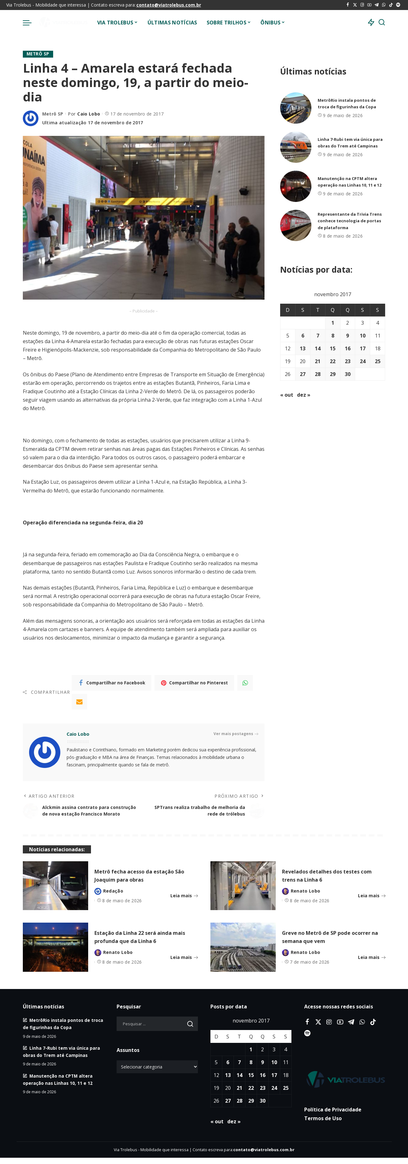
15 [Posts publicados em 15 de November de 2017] (332, 348)
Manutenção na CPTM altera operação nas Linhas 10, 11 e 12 (350, 181)
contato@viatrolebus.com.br (168, 5)
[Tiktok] (391, 5)
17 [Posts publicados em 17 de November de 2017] (362, 348)
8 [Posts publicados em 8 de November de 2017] (332, 335)
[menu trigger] (30, 22)
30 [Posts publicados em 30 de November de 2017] (347, 374)
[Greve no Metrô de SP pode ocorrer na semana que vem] (243, 953)
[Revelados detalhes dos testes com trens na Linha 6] (243, 892)
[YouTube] (369, 5)
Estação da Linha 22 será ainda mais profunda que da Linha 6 (144, 943)
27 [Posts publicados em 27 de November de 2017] (302, 374)
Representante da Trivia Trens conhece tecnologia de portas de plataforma (351, 220)
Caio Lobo (88, 114)
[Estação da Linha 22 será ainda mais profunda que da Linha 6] (55, 953)
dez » (303, 394)
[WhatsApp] (383, 5)
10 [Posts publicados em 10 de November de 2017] (362, 335)
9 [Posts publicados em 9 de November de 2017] (347, 335)
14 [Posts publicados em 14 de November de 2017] (317, 348)
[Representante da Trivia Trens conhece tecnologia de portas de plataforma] (295, 225)
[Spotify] (398, 5)
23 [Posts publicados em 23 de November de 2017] (347, 361)
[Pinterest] (194, 683)
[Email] (79, 702)
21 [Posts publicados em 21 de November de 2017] (317, 361)
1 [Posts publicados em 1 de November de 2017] (332, 322)
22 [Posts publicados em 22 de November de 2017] (332, 361)
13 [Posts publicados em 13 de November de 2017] (302, 348)
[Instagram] (362, 5)
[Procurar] (381, 22)
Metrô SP (38, 54)
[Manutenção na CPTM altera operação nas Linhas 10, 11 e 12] (295, 186)
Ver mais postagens (236, 734)
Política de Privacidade (332, 1115)
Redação (113, 897)
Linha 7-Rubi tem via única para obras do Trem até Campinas (347, 142)
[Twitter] (355, 5)
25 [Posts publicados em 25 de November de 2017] (377, 361)
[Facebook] (347, 5)
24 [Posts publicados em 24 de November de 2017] (362, 361)
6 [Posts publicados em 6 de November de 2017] (302, 335)
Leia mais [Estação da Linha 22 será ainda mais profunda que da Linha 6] (184, 963)
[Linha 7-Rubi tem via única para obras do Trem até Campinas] (295, 147)
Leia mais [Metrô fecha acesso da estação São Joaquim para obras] (184, 901)
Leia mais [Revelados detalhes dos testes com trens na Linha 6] (371, 901)
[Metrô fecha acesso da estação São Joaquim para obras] (55, 892)
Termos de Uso (323, 1124)
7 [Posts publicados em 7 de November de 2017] (317, 335)
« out (286, 394)
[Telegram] (376, 5)
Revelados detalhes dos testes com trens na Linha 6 (330, 881)
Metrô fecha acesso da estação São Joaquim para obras (144, 881)
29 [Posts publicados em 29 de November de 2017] (332, 374)
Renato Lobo (305, 897)
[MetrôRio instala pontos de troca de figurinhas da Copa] (295, 108)
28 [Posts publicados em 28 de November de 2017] (317, 374)
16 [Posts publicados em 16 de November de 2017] (347, 348)
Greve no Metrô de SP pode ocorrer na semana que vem (327, 943)
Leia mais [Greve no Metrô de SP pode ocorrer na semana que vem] (371, 963)
